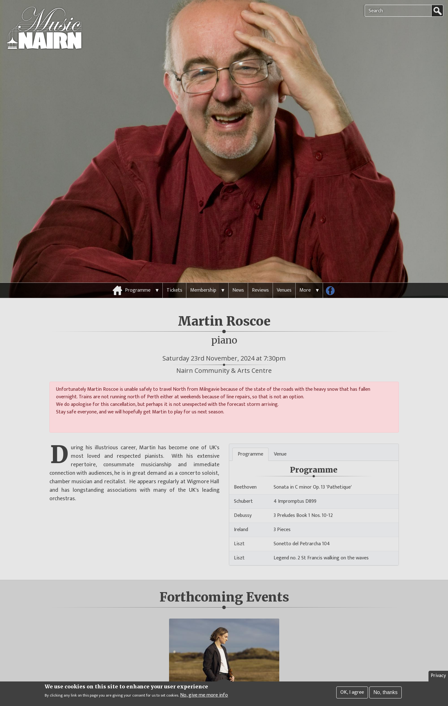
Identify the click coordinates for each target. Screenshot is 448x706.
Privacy (438, 675)
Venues (284, 278)
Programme (137, 278)
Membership (203, 278)
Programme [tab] (250, 442)
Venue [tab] (280, 442)
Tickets (174, 278)
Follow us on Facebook (332, 280)
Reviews (260, 278)
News (238, 278)
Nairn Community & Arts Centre (224, 358)
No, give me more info (204, 695)
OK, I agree (352, 692)
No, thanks (385, 692)
